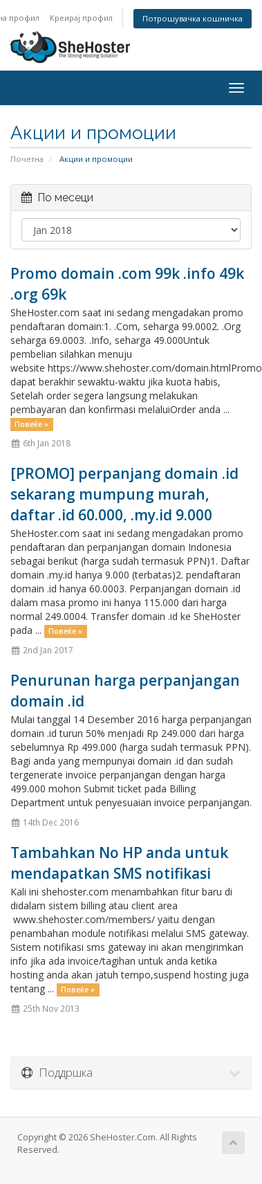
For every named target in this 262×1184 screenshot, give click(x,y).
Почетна (27, 159)
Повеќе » (31, 424)
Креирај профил (81, 17)
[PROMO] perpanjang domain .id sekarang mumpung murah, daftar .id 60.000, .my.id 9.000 (124, 494)
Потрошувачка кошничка (192, 18)
